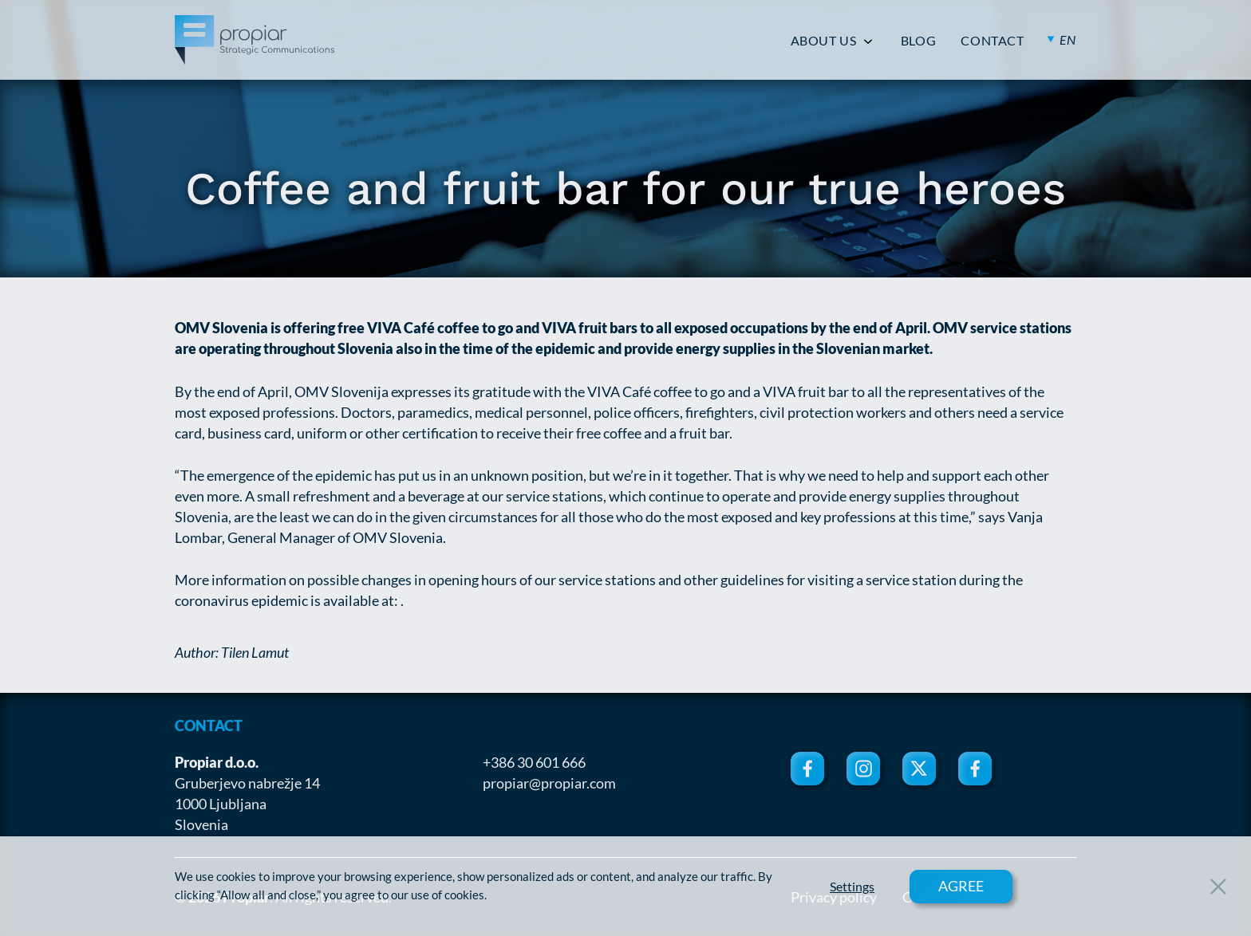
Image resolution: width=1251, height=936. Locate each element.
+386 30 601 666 (534, 762)
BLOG (919, 40)
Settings (852, 886)
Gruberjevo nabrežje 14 (247, 783)
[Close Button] (1218, 887)
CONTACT (992, 40)
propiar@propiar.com (549, 783)
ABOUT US (824, 40)
